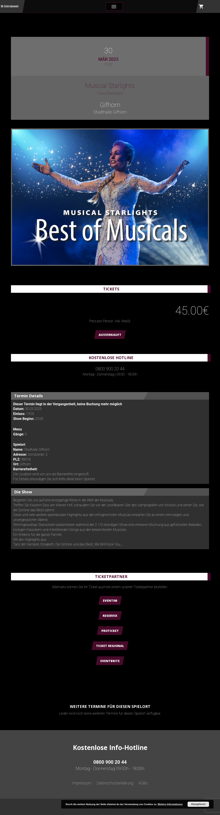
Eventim (110, 600)
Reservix (110, 616)
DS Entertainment (9, 6)
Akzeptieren (198, 804)
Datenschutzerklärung (115, 783)
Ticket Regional (110, 646)
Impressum (82, 783)
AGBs (143, 783)
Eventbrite (110, 661)
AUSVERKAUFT (110, 335)
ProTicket (110, 631)
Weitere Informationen (170, 804)
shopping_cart (201, 6)
